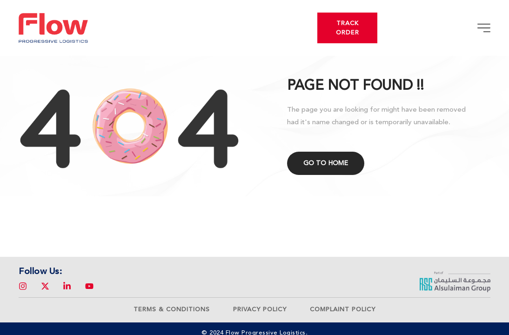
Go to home (325, 163)
